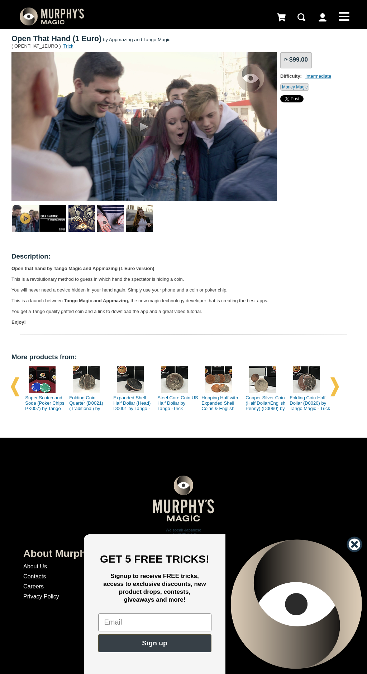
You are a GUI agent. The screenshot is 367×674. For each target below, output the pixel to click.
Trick (68, 46)
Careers (33, 586)
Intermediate (318, 76)
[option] (43, 387)
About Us (35, 566)
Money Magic (295, 87)
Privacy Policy (41, 596)
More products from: (44, 357)
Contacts (34, 576)
